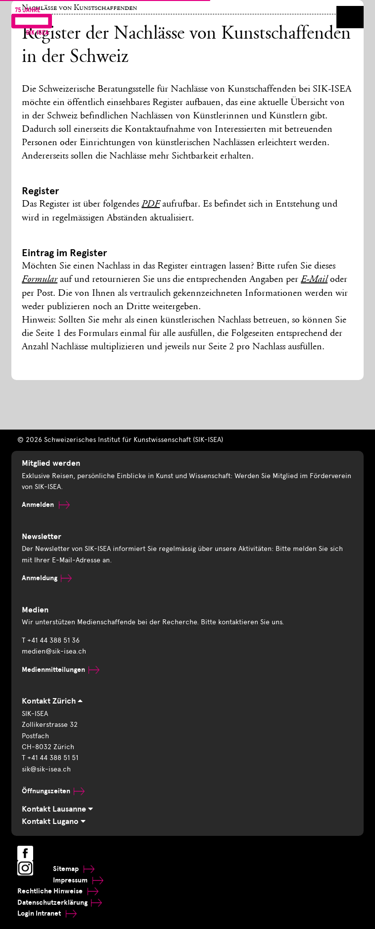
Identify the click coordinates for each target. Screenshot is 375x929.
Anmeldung (47, 578)
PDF (150, 205)
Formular (39, 280)
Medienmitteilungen (60, 669)
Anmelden (46, 504)
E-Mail (314, 280)
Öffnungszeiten (53, 791)
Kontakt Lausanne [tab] (57, 809)
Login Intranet (47, 913)
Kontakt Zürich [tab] (52, 701)
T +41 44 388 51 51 (50, 758)
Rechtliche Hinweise (57, 891)
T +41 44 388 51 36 (51, 640)
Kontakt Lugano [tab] (54, 821)
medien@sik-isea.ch (54, 651)
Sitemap (73, 869)
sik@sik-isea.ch (46, 769)
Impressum (78, 880)
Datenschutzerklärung (59, 902)
